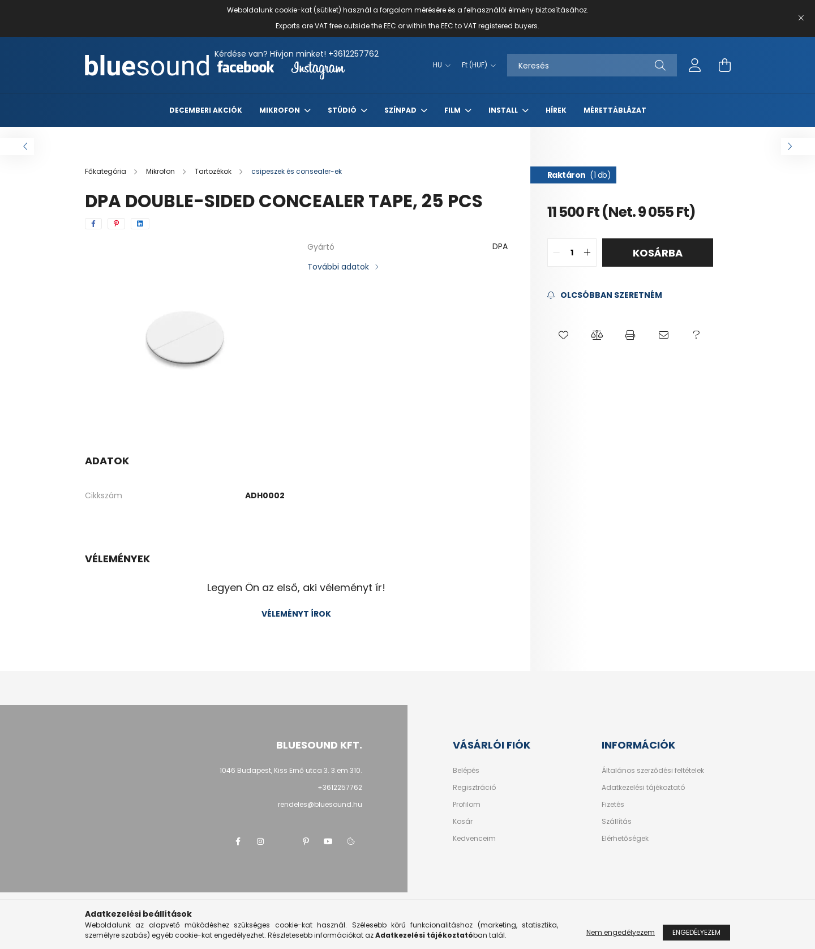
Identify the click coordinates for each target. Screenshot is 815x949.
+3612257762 (353, 53)
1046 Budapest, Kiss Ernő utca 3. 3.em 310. (291, 770)
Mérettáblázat (615, 110)
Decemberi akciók (205, 110)
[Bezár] (800, 18)
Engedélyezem (696, 932)
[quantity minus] (556, 252)
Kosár (463, 822)
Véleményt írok (296, 613)
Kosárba (658, 253)
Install (504, 110)
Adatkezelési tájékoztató (643, 788)
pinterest (305, 841)
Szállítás (617, 822)
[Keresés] (592, 65)
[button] (564, 335)
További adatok (338, 266)
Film (453, 110)
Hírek (556, 110)
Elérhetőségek (625, 839)
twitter (283, 841)
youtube (328, 841)
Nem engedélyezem (620, 932)
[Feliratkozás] (604, 295)
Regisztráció (474, 788)
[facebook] (93, 223)
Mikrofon (280, 110)
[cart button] (724, 65)
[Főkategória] (106, 171)
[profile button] (695, 65)
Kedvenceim (474, 839)
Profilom (467, 805)
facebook (237, 841)
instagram (260, 841)
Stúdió (343, 110)
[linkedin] (140, 223)
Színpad (401, 110)
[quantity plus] (587, 252)
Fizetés (613, 805)
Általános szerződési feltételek (653, 771)
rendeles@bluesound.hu (320, 804)
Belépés (466, 771)
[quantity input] (572, 252)
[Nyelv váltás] (439, 65)
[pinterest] (116, 223)
